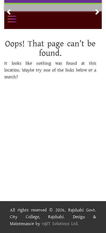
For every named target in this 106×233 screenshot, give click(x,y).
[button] (8, 11)
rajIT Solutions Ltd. (60, 224)
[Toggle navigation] (15, 19)
